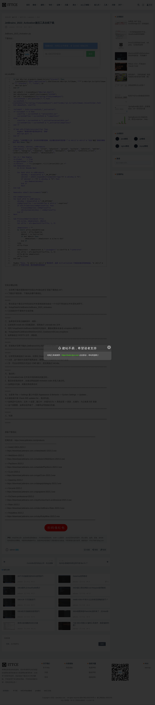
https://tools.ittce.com (70, 355)
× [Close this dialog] (109, 347)
